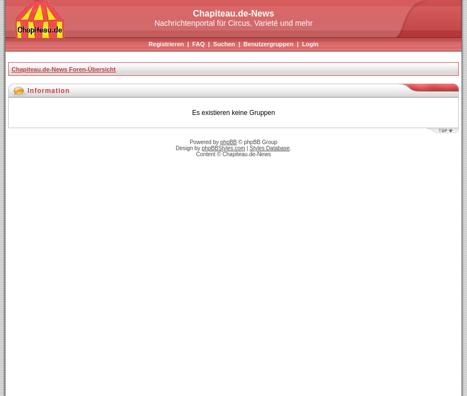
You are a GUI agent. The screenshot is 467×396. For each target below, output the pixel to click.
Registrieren (166, 44)
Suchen (224, 44)
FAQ (199, 44)
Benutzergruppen (269, 44)
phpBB (229, 142)
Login (310, 44)
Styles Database (270, 148)
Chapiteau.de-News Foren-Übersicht (64, 69)
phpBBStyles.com (223, 148)
